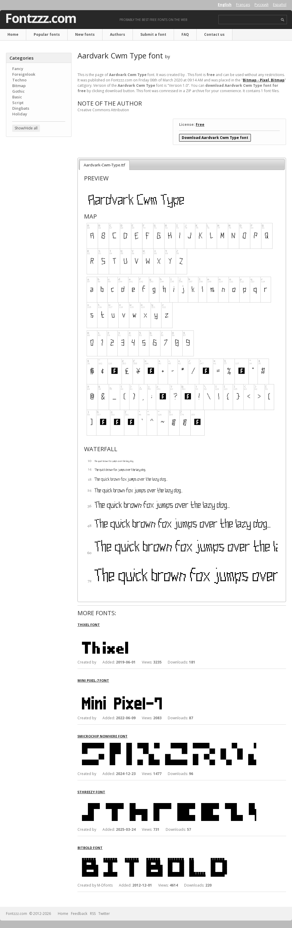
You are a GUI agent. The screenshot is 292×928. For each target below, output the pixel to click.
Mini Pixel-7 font (93, 680)
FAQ (185, 34)
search (282, 19)
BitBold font (89, 847)
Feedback (79, 913)
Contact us (214, 34)
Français (243, 4)
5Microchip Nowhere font (102, 736)
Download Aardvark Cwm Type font (215, 137)
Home (12, 34)
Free (200, 124)
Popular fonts (47, 34)
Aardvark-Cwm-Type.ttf (104, 165)
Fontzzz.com (40, 18)
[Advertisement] (39, 177)
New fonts (85, 34)
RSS (93, 913)
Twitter (104, 913)
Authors (117, 34)
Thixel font (88, 624)
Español (279, 4)
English (225, 4)
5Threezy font (91, 792)
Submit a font (153, 34)
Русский (261, 4)
